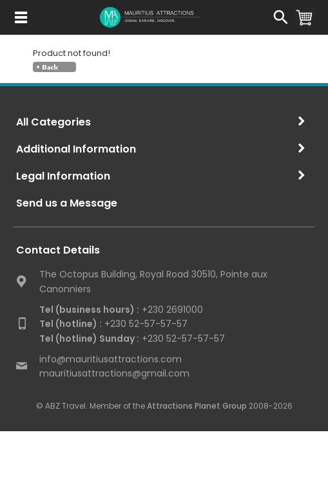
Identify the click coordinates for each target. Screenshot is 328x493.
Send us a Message (66, 203)
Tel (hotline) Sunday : (89, 338)
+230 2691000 (121, 309)
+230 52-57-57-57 (113, 323)
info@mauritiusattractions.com (110, 359)
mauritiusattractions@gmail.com (114, 373)
